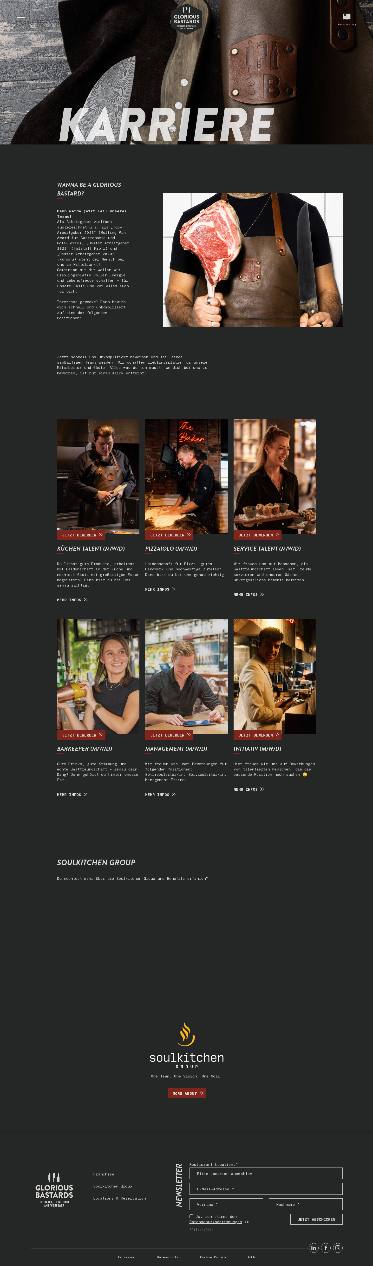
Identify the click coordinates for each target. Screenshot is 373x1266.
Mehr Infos (161, 589)
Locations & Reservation (119, 1198)
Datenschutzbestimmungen (216, 1221)
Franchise (103, 1174)
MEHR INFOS (73, 599)
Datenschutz (167, 1257)
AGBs (252, 1257)
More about (189, 1093)
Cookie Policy (213, 1257)
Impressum (126, 1257)
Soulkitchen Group (112, 1186)
